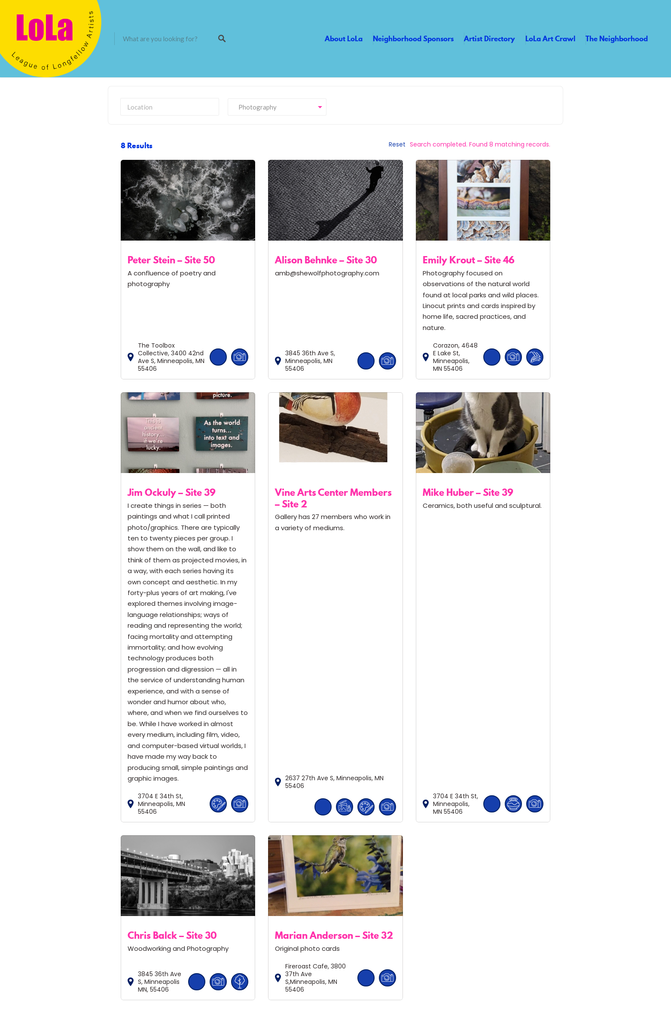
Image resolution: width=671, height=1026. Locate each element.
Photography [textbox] (256, 107)
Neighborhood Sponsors (413, 39)
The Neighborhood (617, 39)
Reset (397, 144)
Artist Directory (489, 39)
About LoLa (344, 39)
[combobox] (277, 107)
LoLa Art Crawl (550, 39)
